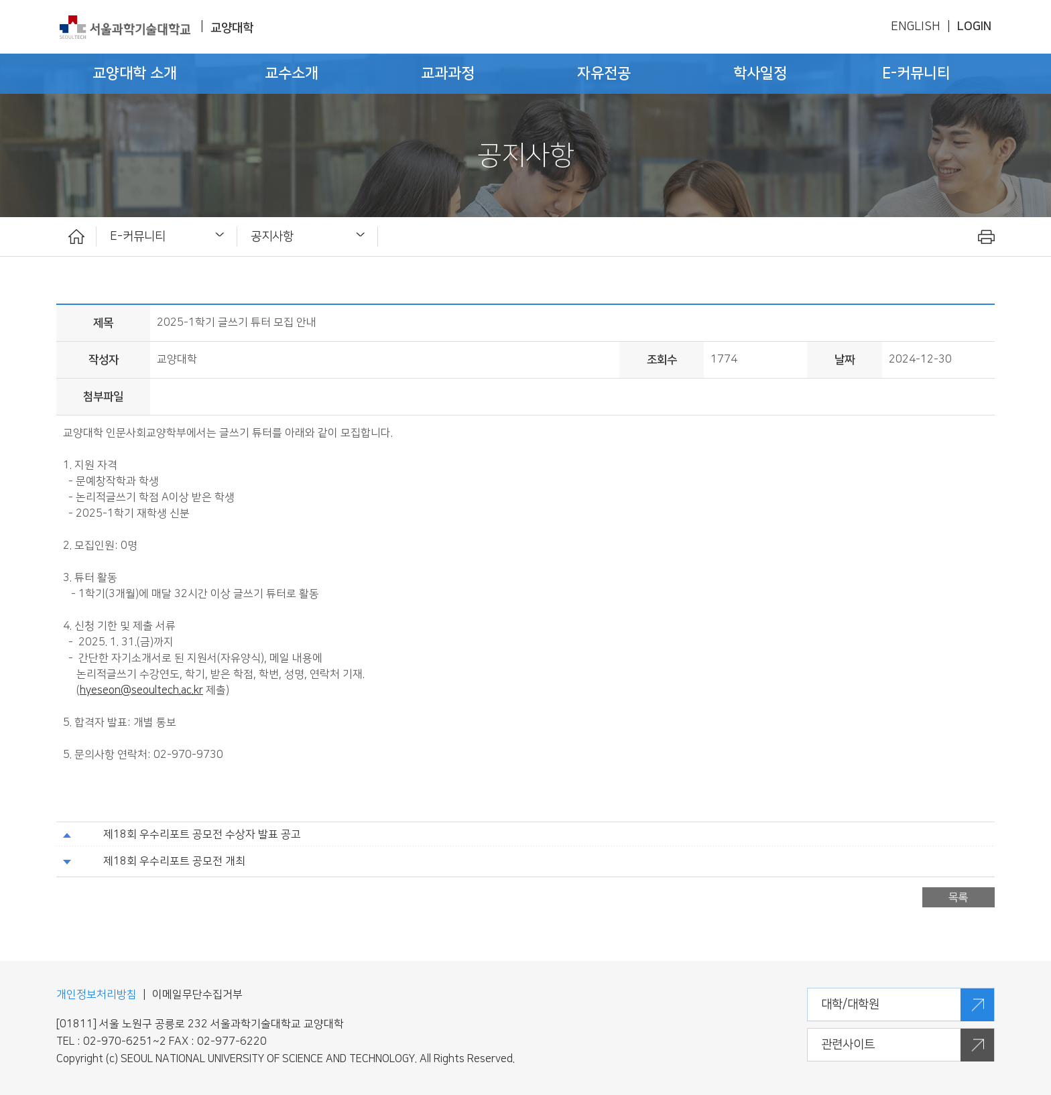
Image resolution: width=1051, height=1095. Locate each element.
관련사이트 (848, 1044)
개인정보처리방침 (96, 995)
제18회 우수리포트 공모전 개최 (174, 861)
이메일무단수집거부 (197, 995)
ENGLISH (915, 26)
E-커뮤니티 (138, 236)
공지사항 (272, 236)
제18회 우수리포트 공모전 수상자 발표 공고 (202, 834)
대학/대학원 (850, 1004)
